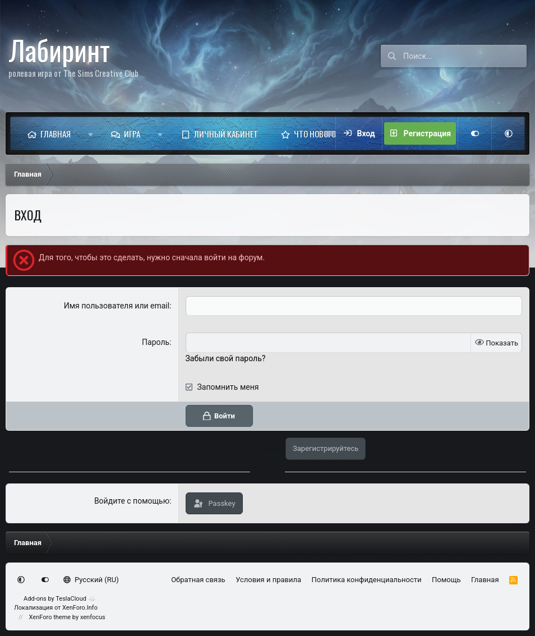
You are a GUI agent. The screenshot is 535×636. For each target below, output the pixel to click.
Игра (132, 133)
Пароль (155, 342)
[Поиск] (465, 56)
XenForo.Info (80, 607)
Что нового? (317, 133)
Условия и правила (268, 579)
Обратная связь (198, 579)
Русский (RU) (91, 579)
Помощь (446, 579)
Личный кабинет (226, 133)
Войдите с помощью (131, 500)
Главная (55, 133)
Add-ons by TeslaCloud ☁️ (60, 598)
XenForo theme (50, 617)
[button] (90, 133)
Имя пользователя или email (117, 305)
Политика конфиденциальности (367, 579)
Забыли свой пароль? (226, 357)
